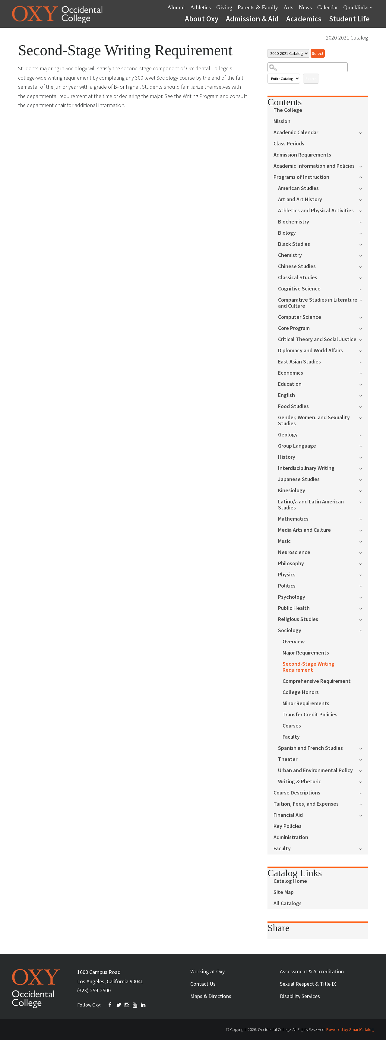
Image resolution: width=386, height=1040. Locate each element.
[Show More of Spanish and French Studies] (363, 748)
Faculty (291, 737)
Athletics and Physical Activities (316, 211)
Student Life (349, 19)
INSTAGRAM (127, 1005)
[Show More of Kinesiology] (363, 490)
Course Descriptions (297, 793)
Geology (288, 435)
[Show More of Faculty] (363, 848)
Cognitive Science (299, 289)
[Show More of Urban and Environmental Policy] (363, 770)
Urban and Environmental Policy (315, 770)
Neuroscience (294, 552)
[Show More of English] (363, 395)
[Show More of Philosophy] (363, 563)
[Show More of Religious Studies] (363, 619)
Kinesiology (291, 490)
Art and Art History (300, 199)
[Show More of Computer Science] (363, 317)
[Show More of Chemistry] (363, 255)
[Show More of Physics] (363, 574)
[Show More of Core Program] (363, 328)
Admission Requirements (302, 155)
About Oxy (201, 19)
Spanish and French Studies (310, 748)
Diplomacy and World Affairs (310, 350)
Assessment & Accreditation (312, 971)
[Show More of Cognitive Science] (363, 288)
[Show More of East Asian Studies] (363, 361)
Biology (287, 233)
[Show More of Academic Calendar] (363, 132)
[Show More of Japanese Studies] (363, 479)
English (286, 395)
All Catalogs (288, 903)
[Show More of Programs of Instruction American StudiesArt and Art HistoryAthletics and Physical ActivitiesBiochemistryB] (363, 176)
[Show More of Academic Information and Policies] (363, 166)
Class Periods (289, 144)
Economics (290, 373)
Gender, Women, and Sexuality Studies (314, 420)
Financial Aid (288, 815)
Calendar (327, 7)
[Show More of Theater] (363, 759)
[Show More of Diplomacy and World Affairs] (363, 350)
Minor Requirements (306, 703)
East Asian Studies (299, 362)
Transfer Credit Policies (310, 715)
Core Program (294, 328)
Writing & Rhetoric (299, 781)
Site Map (284, 892)
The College (288, 110)
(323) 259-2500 (94, 990)
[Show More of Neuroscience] (363, 552)
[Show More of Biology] (363, 233)
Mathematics (293, 519)
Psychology (291, 597)
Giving (224, 7)
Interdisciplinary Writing (306, 468)
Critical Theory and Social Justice (317, 339)
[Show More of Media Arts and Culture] (363, 530)
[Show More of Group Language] (363, 446)
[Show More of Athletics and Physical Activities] (363, 210)
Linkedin (143, 1005)
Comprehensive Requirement (317, 681)
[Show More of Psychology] (363, 597)
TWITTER (119, 1005)
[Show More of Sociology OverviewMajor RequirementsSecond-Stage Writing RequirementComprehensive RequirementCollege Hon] (363, 630)
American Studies (298, 188)
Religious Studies (298, 619)
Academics (303, 19)
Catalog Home (290, 881)
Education (290, 384)
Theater (287, 759)
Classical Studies (297, 277)
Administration (291, 837)
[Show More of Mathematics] (363, 519)
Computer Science (299, 317)
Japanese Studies (299, 479)
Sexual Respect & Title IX (308, 983)
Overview (294, 642)
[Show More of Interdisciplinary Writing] (363, 468)
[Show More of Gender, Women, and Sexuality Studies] (363, 417)
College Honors (301, 692)
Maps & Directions (210, 996)
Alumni (176, 7)
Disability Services (300, 996)
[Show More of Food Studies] (363, 406)
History (286, 457)
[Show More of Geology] (363, 434)
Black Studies (294, 244)
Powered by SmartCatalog (350, 1029)
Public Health (294, 608)
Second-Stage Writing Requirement (308, 667)
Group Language (297, 446)
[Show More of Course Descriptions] (363, 792)
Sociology (289, 630)
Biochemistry (293, 222)
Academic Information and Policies (314, 166)
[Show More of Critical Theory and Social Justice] (363, 339)
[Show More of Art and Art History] (363, 199)
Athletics (200, 7)
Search (311, 78)
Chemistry (290, 255)
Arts (288, 7)
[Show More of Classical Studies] (363, 277)
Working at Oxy (207, 971)
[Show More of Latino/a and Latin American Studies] (363, 501)
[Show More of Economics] (363, 373)
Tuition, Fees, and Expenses (306, 804)
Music (284, 541)
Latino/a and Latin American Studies (311, 505)
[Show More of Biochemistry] (363, 221)
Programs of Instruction (301, 177)
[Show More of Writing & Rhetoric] (363, 781)
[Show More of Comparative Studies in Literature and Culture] (363, 300)
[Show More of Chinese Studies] (363, 266)
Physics (287, 575)
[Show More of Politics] (363, 585)
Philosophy (291, 563)
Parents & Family (258, 7)
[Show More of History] (363, 457)
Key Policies (288, 826)
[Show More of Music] (363, 541)
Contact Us (203, 983)
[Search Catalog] (307, 67)
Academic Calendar (296, 132)
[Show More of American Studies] (363, 188)
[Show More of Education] (363, 384)
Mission (282, 121)
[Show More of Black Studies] (363, 244)
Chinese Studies (297, 266)
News (305, 7)
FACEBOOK (111, 1005)
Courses (292, 726)
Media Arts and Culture (304, 530)
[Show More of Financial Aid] (363, 815)
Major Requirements (306, 653)
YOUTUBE (135, 1005)
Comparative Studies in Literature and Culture (317, 303)
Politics (287, 586)
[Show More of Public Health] (363, 608)
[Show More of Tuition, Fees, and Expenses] (363, 804)
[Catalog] (288, 53)
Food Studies (293, 406)
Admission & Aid (252, 19)
